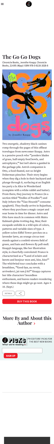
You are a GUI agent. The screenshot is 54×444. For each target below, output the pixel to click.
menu (2, 4)
